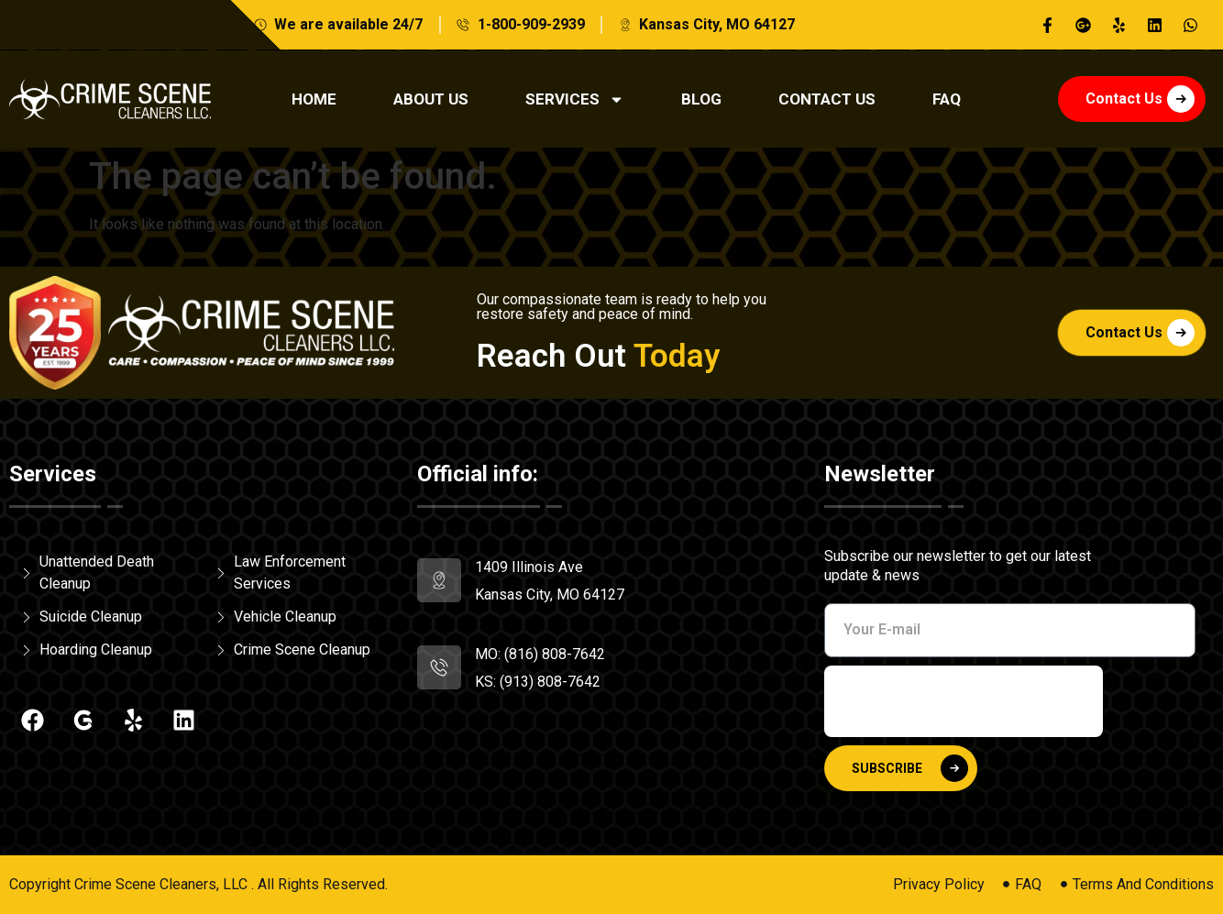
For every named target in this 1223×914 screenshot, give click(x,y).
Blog (701, 99)
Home (314, 99)
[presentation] (963, 701)
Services (574, 99)
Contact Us (827, 99)
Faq (946, 99)
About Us (430, 99)
